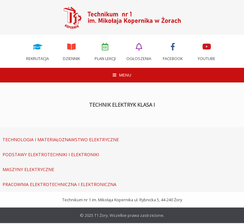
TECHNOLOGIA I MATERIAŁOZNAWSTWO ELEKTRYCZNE (60, 139)
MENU (122, 75)
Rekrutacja (38, 51)
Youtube (207, 51)
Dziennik (71, 51)
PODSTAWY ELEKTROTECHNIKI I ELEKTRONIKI (50, 154)
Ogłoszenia (139, 51)
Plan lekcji (105, 51)
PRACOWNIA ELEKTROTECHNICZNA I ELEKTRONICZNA (59, 184)
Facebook (173, 51)
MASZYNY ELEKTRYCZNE (28, 169)
